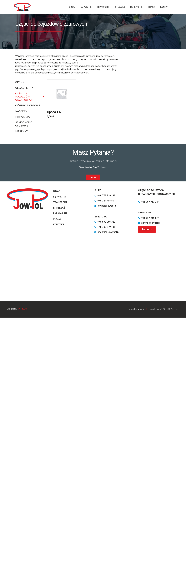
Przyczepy (22, 116)
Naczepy (21, 111)
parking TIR (136, 7)
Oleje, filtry (24, 87)
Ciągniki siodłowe (27, 105)
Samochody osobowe (23, 124)
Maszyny (21, 131)
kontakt (164, 7)
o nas (72, 7)
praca (151, 7)
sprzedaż (119, 7)
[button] (93, 177)
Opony (19, 82)
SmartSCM (22, 309)
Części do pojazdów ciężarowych (29, 97)
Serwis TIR (86, 7)
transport (103, 7)
